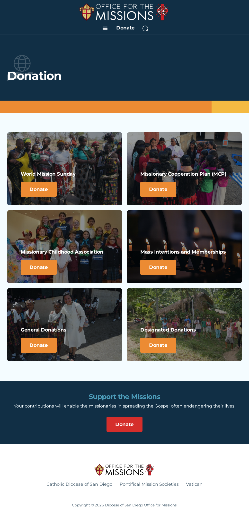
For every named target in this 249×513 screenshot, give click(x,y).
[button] (105, 28)
